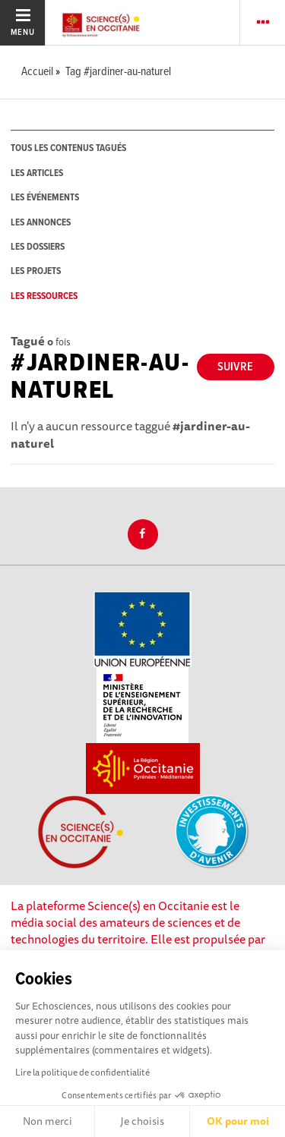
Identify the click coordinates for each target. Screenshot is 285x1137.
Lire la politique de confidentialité (82, 1072)
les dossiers (38, 247)
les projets (36, 271)
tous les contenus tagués (68, 148)
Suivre (235, 367)
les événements (45, 197)
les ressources (44, 296)
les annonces (41, 222)
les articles (37, 173)
